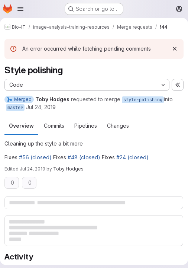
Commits (54, 125)
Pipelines (85, 125)
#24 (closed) (132, 157)
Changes (118, 125)
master (15, 108)
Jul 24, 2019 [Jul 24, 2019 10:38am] (32, 169)
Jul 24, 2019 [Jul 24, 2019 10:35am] (41, 107)
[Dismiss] (174, 48)
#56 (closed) (35, 157)
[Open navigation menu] (20, 9)
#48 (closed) (84, 157)
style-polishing (142, 100)
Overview (21, 125)
